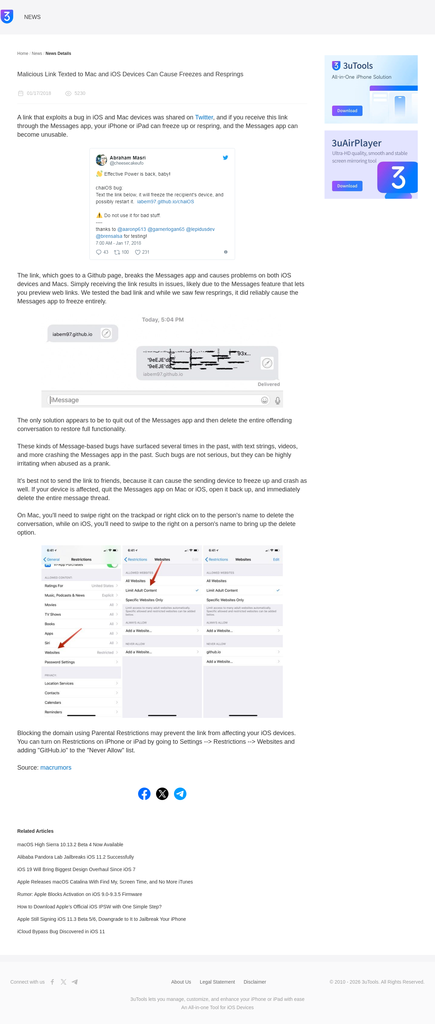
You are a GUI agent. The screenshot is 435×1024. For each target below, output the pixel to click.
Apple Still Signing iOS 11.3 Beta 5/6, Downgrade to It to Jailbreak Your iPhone (101, 919)
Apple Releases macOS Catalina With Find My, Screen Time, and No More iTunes (105, 882)
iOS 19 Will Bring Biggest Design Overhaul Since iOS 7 (76, 869)
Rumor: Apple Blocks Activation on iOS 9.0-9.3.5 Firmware (79, 894)
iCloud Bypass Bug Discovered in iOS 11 (61, 931)
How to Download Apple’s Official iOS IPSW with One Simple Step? (89, 906)
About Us (181, 982)
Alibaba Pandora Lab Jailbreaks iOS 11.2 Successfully (75, 857)
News (37, 53)
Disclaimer (255, 982)
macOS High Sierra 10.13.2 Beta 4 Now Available (70, 844)
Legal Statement (217, 982)
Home (22, 53)
